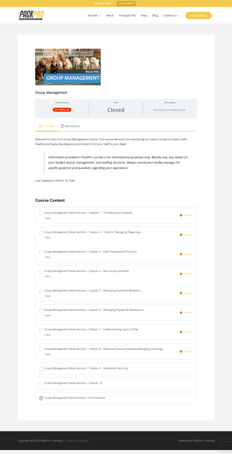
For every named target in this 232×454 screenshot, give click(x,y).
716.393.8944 (126, 3)
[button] (198, 16)
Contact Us (170, 16)
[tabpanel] (116, 163)
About (110, 16)
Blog (155, 16)
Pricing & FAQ (127, 16)
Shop (144, 16)
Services (93, 16)
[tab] (46, 127)
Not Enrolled (62, 110)
